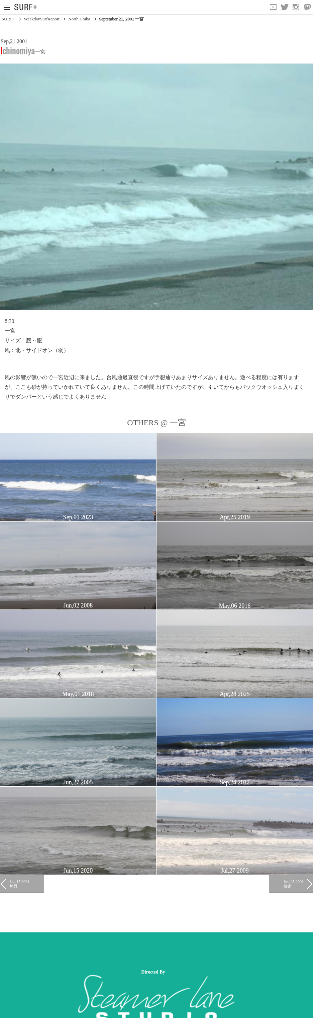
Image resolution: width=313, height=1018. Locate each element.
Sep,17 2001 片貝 (19, 884)
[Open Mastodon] (307, 7)
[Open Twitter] (285, 7)
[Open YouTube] (273, 7)
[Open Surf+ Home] (27, 7)
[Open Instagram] (296, 7)
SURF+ (8, 18)
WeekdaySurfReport (42, 18)
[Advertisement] (121, 951)
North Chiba (79, 18)
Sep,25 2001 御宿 (294, 884)
